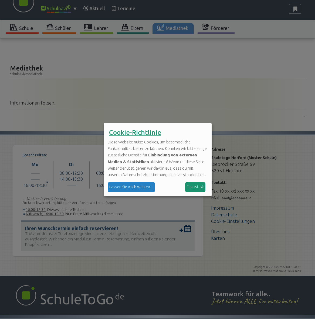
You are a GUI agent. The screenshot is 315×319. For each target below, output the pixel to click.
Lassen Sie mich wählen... (131, 187)
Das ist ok (195, 187)
